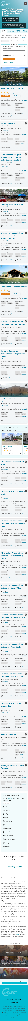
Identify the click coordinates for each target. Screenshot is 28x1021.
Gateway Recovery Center (12, 204)
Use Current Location (11, 20)
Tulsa (5, 807)
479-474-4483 (5, 363)
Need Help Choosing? (8, 62)
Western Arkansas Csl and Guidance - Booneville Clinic (13, 616)
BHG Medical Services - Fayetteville (11, 704)
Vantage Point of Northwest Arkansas (13, 766)
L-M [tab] (20, 803)
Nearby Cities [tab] (6, 803)
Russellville (7, 832)
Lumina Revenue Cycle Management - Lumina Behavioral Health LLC (11, 157)
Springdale (7, 814)
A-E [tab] (11, 803)
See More (22, 109)
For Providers (14, 1003)
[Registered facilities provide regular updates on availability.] (11, 115)
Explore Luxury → (14, 983)
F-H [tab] (14, 803)
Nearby (3, 430)
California (9, 430)
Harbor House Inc (8, 123)
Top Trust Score (16, 41)
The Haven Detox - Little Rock (13, 88)
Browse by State (13, 866)
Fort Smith (7, 810)
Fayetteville (7, 828)
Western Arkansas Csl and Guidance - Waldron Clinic (12, 675)
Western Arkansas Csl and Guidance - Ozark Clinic (12, 586)
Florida (14, 430)
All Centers (5, 41)
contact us (17, 934)
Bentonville (7, 825)
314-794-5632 (6, 293)
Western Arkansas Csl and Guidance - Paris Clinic (12, 645)
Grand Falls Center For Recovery (14, 286)
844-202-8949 (6, 95)
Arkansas (9, 798)
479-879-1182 (5, 741)
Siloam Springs (8, 835)
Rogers (6, 817)
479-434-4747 (5, 563)
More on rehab (21, 37)
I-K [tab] (17, 803)
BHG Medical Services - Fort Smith (13, 492)
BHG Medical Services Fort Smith (12, 463)
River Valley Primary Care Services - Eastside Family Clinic (12, 556)
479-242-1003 (5, 166)
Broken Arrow (8, 821)
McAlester (7, 846)
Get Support (19, 1000)
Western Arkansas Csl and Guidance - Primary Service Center (13, 523)
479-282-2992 (5, 712)
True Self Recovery (7, 446)
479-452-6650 (5, 245)
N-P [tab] (23, 803)
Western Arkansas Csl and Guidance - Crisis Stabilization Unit (12, 236)
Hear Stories (9, 1000)
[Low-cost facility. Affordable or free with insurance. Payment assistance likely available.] (13, 93)
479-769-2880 (5, 469)
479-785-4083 (5, 130)
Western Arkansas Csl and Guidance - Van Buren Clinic (13, 322)
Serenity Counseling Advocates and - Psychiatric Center (13, 354)
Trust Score (13, 895)
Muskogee (7, 843)
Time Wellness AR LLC (10, 734)
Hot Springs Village (9, 839)
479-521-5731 (5, 773)
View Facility (16, 95)
